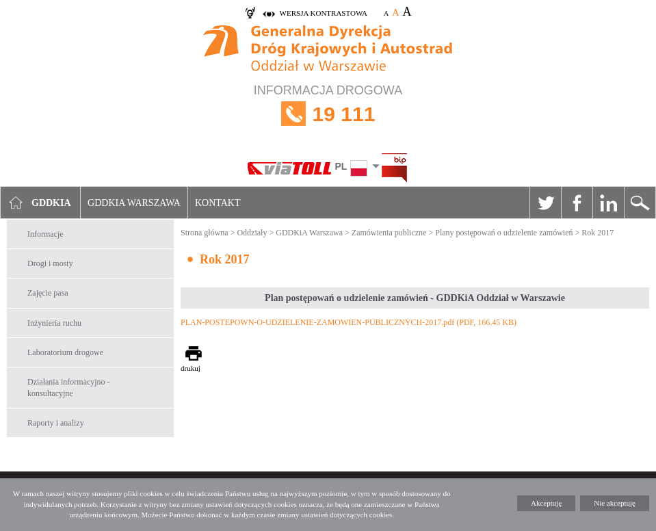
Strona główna (204, 232)
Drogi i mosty (50, 263)
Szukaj (639, 202)
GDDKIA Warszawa (134, 203)
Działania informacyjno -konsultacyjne (68, 387)
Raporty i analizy (55, 423)
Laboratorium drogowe (65, 352)
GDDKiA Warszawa (309, 232)
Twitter (545, 202)
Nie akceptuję (614, 503)
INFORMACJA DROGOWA (328, 113)
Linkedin (608, 202)
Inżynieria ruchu (54, 323)
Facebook (576, 202)
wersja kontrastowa (323, 13)
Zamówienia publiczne (389, 232)
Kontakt (218, 203)
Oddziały (252, 232)
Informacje (45, 234)
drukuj (190, 368)
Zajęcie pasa (47, 293)
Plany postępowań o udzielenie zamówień (504, 232)
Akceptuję (546, 503)
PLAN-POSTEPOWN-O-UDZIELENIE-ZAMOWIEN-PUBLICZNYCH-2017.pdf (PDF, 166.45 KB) (348, 322)
